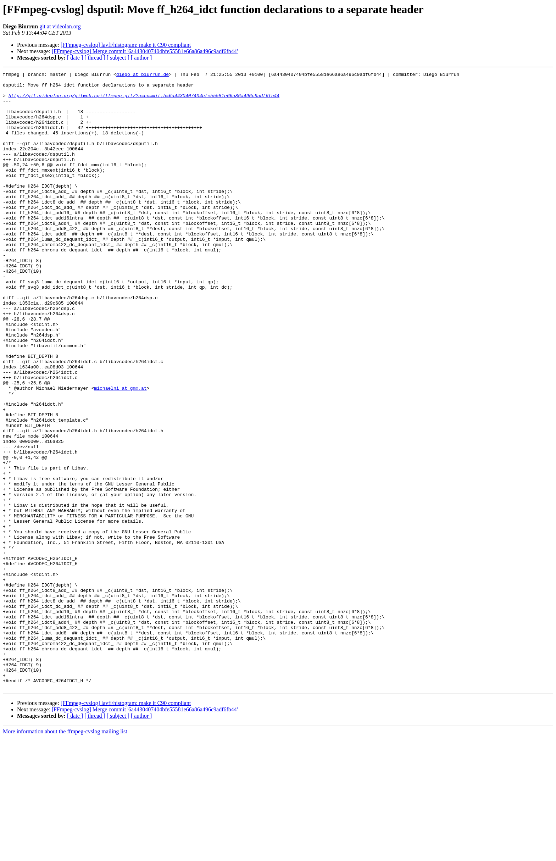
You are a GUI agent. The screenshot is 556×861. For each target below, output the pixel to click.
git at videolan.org (60, 26)
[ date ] (75, 58)
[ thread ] (94, 58)
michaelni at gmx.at (120, 452)
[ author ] (141, 58)
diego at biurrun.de (142, 75)
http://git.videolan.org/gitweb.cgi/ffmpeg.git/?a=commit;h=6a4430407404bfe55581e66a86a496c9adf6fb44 (144, 101)
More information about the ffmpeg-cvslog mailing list (65, 855)
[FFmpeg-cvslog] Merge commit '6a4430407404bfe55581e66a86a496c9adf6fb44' (145, 51)
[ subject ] (118, 58)
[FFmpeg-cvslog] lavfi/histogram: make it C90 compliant (126, 45)
